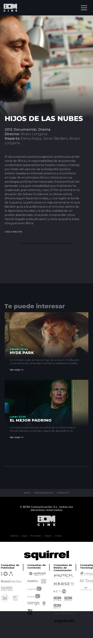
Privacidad (35, 536)
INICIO (27, 493)
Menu (84, 6)
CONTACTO (63, 493)
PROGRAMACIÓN (43, 493)
